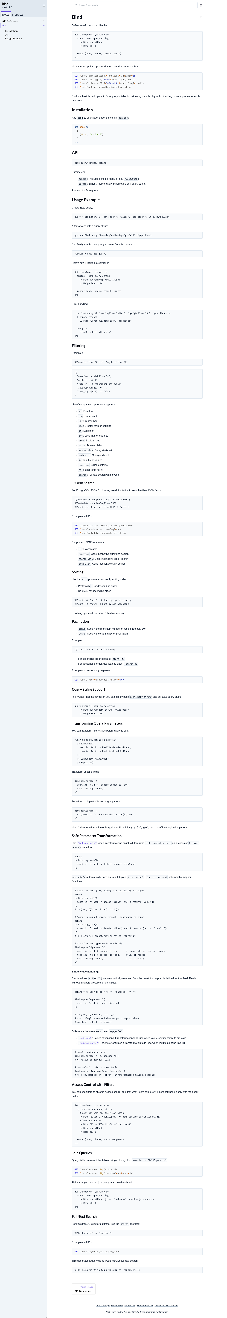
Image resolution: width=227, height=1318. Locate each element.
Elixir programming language (154, 1312)
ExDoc (120, 1312)
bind (5, 4)
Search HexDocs (145, 1305)
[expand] (44, 21)
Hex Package (102, 1305)
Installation (11, 30)
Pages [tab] (5, 14)
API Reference (10, 21)
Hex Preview (117, 1305)
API (7, 34)
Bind (4, 25)
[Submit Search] (76, 5)
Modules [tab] (17, 14)
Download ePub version (166, 1305)
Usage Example (13, 38)
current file (130, 1305)
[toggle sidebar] (43, 5)
